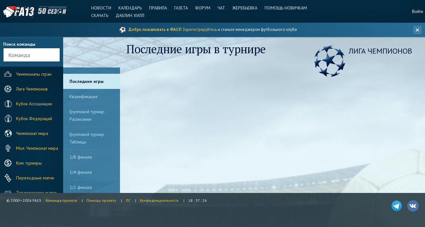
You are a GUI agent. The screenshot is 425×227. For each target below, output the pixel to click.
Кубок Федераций (27, 119)
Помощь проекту (101, 200)
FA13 (19, 11)
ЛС (128, 200)
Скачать (99, 15)
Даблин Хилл (130, 15)
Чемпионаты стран (27, 74)
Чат (221, 8)
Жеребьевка (244, 8)
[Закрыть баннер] (417, 30)
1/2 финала (80, 187)
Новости (101, 8)
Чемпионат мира (25, 133)
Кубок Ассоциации (27, 104)
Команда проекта (61, 200)
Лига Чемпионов (25, 89)
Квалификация (83, 96)
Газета (181, 8)
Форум (202, 8)
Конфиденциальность (159, 200)
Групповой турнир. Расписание (87, 115)
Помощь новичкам (286, 8)
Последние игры (86, 81)
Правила (158, 8)
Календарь (130, 8)
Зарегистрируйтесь (200, 29)
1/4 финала (80, 172)
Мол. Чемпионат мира (30, 148)
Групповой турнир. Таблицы (87, 138)
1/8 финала (80, 157)
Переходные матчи (28, 178)
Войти (417, 11)
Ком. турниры (22, 163)
